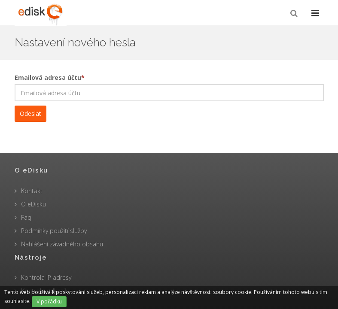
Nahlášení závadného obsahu (62, 244)
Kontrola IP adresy (46, 277)
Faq (26, 217)
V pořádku (49, 301)
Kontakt (32, 191)
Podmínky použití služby (54, 231)
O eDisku (33, 204)
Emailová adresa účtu (50, 77)
